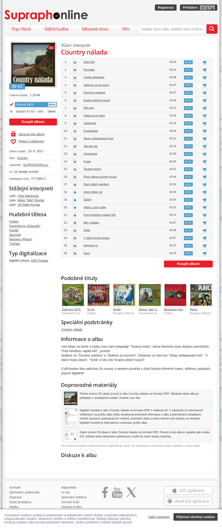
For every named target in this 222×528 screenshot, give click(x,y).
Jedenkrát (90, 123)
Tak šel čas (91, 146)
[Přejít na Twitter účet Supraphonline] (131, 493)
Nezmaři (15, 235)
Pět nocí (89, 107)
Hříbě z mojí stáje (95, 207)
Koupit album (33, 122)
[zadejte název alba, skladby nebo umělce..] (172, 29)
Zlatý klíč (89, 62)
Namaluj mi (91, 245)
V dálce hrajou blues (97, 238)
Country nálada (71, 329)
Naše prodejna (20, 502)
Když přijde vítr (93, 192)
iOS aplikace (188, 490)
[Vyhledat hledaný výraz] (211, 29)
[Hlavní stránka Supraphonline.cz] (46, 16)
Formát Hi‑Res (71, 507)
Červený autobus (94, 92)
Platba (14, 507)
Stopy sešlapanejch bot (98, 138)
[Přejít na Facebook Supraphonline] (104, 493)
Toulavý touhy (92, 169)
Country (22, 158)
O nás (65, 492)
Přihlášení (190, 7)
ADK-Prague (39, 260)
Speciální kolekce (74, 497)
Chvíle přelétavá (94, 77)
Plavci (193, 309)
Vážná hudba (56, 29)
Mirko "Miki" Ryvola (31, 200)
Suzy (87, 253)
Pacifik (13, 230)
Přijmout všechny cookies (195, 517)
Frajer (87, 161)
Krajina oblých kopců (97, 100)
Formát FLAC (70, 502)
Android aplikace (188, 501)
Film (126, 29)
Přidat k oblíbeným (27, 141)
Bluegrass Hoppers (176, 309)
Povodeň (89, 69)
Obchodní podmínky (24, 492)
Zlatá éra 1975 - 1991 (75, 309)
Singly (117, 309)
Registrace (166, 7)
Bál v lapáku (91, 222)
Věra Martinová (28, 196)
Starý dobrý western (96, 184)
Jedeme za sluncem (96, 85)
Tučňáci (14, 243)
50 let (90, 309)
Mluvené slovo (95, 29)
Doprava (15, 497)
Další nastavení (159, 517)
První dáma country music (100, 176)
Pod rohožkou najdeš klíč (100, 214)
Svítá (87, 230)
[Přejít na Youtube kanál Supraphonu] (117, 493)
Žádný (88, 199)
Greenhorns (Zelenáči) (24, 226)
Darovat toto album (28, 134)
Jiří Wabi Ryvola (29, 205)
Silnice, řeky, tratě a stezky (155, 309)
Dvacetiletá (91, 130)
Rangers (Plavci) (20, 239)
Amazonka (90, 153)
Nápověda (68, 487)
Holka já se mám (94, 115)
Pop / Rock (21, 29)
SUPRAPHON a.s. (36, 165)
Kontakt (15, 487)
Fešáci (13, 221)
